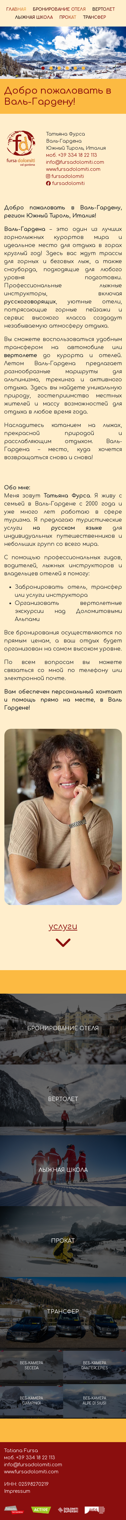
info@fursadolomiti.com (75, 162)
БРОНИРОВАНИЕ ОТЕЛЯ (59, 9)
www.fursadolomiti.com (73, 169)
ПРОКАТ (67, 17)
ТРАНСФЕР (94, 17)
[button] (43, 68)
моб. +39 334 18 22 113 (71, 155)
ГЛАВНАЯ (16, 9)
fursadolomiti (65, 176)
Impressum (17, 1491)
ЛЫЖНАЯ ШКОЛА (34, 17)
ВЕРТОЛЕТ (103, 9)
